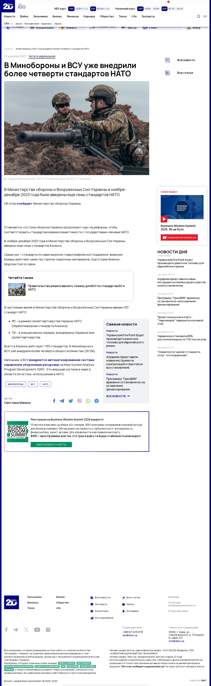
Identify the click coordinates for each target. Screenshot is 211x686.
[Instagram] (48, 629)
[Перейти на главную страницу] (8, 6)
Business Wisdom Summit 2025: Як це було (178, 227)
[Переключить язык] (205, 16)
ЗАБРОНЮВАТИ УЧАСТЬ (51, 444)
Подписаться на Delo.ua (181, 237)
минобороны (15, 384)
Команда (173, 597)
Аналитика (101, 611)
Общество (107, 16)
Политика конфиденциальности (182, 604)
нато (45, 384)
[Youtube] (37, 629)
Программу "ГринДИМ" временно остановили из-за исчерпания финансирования (125, 384)
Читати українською (42, 56)
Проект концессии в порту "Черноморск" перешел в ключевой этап (180, 320)
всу (33, 384)
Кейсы (130, 604)
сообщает (24, 203)
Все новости (116, 396)
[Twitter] (70, 401)
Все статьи (185, 73)
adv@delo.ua (129, 635)
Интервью (132, 611)
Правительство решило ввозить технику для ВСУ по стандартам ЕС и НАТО (76, 287)
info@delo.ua (176, 641)
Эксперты (148, 16)
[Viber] (79, 401)
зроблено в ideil (198, 680)
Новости (9, 16)
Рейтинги (59, 2)
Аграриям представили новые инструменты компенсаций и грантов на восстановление (124, 362)
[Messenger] (96, 401)
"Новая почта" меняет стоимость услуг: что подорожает (178, 353)
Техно (123, 16)
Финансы (73, 16)
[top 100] (22, 6)
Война (24, 16)
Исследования (104, 617)
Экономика (40, 16)
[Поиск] (198, 16)
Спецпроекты (119, 2)
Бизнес (57, 16)
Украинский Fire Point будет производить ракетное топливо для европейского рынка (125, 340)
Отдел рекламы (178, 611)
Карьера (89, 16)
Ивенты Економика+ (179, 2)
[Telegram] (61, 401)
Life (134, 16)
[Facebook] (54, 401)
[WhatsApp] (88, 401)
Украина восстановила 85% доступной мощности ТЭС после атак (181, 337)
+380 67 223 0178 (132, 632)
